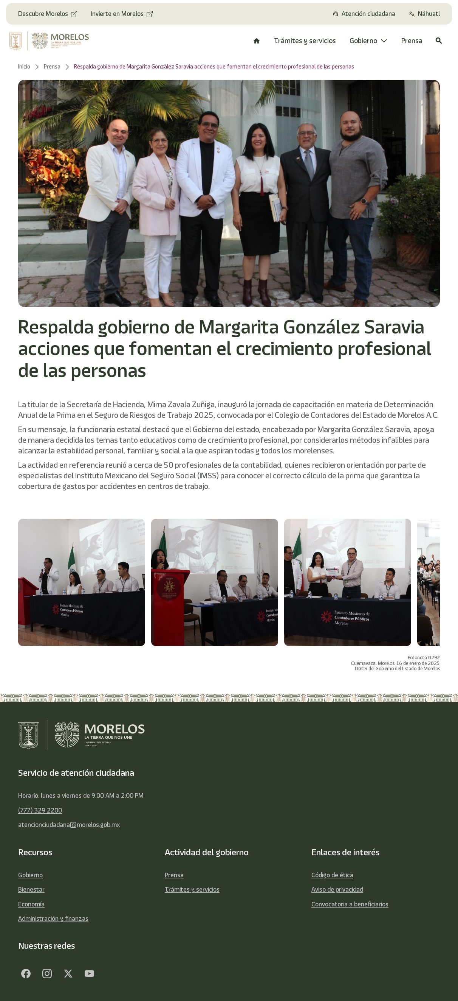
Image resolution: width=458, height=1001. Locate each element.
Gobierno (30, 875)
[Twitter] (68, 973)
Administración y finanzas (53, 918)
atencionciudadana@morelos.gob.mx (69, 824)
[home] (52, 40)
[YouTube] (89, 973)
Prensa (174, 875)
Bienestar (31, 889)
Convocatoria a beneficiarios (349, 904)
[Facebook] (25, 973)
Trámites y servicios (192, 889)
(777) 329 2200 (40, 810)
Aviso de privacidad (337, 889)
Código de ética (332, 875)
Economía (31, 904)
